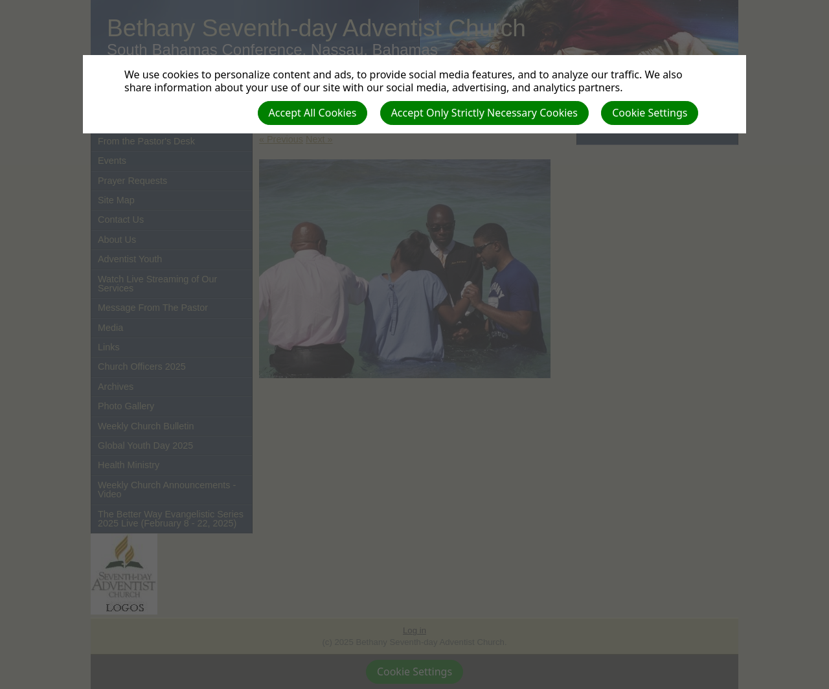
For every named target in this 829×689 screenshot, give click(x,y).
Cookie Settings (649, 113)
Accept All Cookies (313, 113)
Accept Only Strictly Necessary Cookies (484, 113)
